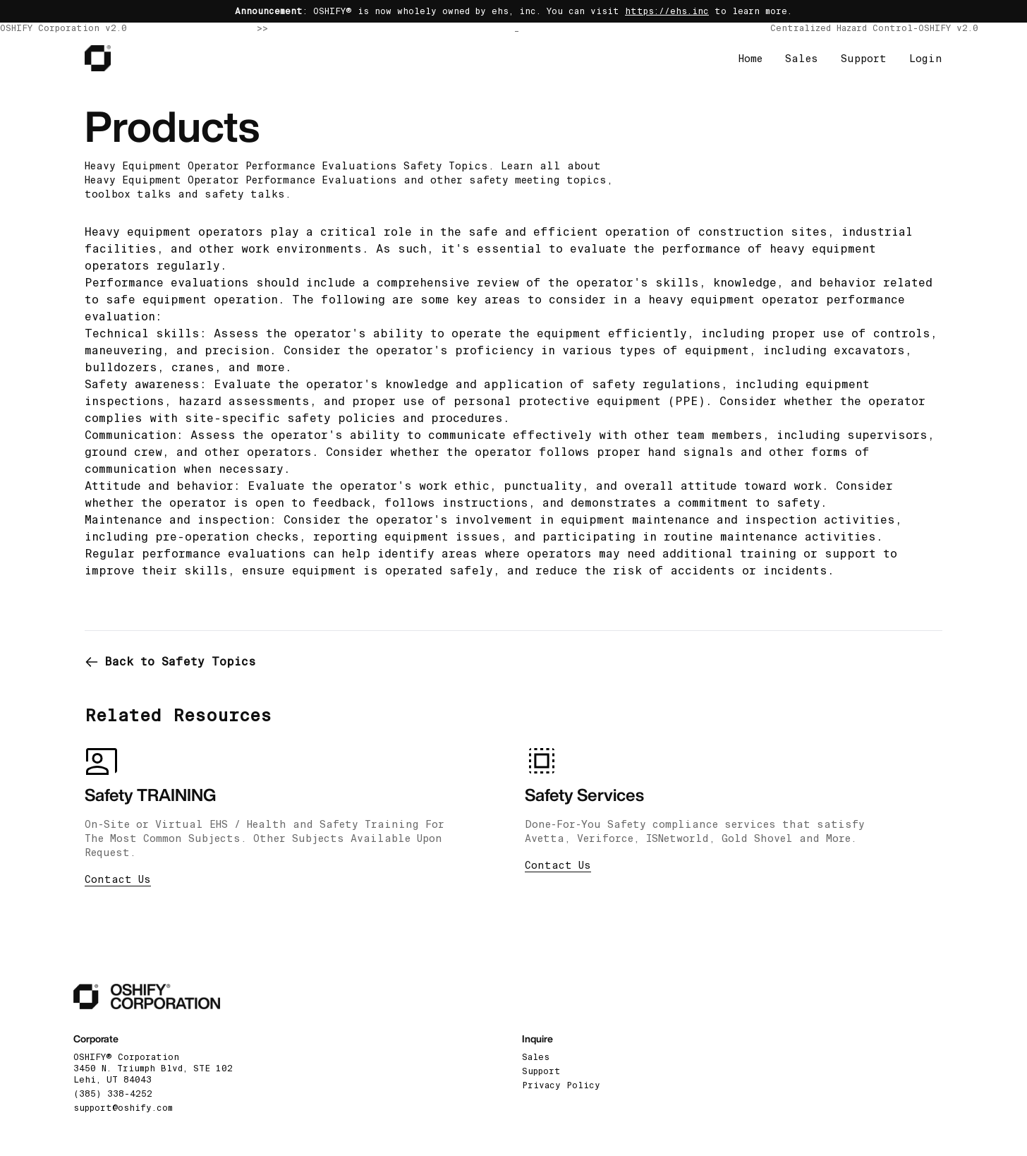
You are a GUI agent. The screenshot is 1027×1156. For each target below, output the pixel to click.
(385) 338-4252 (112, 1094)
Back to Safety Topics (170, 661)
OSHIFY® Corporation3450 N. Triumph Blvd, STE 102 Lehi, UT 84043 (153, 1068)
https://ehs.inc (667, 11)
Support (864, 58)
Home (750, 58)
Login (925, 58)
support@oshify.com (123, 1108)
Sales (801, 58)
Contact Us (118, 879)
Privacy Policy (561, 1085)
